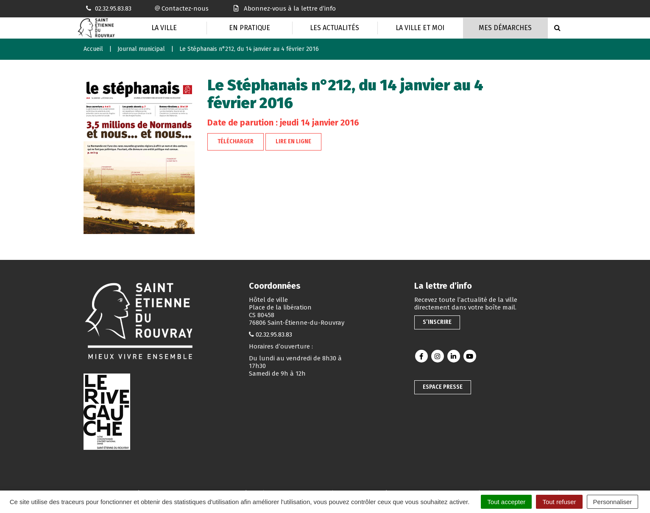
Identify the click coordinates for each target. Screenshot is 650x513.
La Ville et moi (420, 28)
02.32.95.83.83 (274, 334)
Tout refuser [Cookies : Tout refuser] (559, 501)
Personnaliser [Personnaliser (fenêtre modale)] (612, 501)
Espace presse (443, 386)
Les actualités (334, 28)
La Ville (164, 28)
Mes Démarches (505, 28)
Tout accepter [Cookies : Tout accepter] (506, 501)
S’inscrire (437, 322)
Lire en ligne (293, 141)
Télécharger (236, 141)
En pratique (249, 28)
